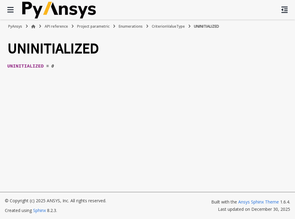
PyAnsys (15, 26)
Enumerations (131, 26)
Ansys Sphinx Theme (258, 202)
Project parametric (93, 26)
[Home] (33, 26)
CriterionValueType (168, 26)
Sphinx (39, 210)
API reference (56, 26)
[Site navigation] (10, 10)
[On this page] (284, 10)
